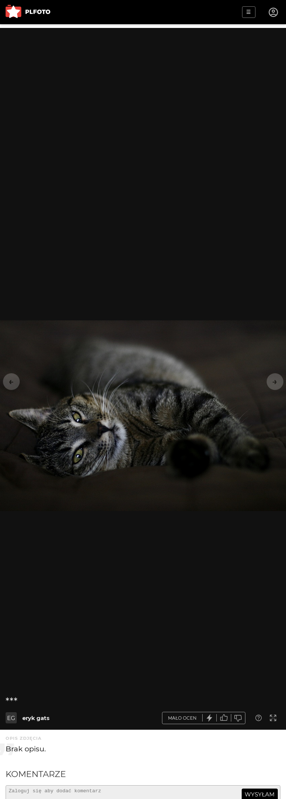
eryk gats (36, 718)
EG (11, 718)
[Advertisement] (143, 80)
